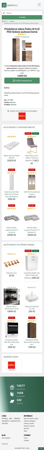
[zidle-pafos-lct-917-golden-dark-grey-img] (32, 146)
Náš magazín (6, 438)
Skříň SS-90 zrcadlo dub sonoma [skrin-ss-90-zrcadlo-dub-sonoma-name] (32, 193)
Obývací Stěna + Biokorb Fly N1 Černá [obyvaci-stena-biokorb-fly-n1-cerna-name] (11, 308)
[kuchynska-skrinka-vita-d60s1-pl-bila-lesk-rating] (32, 254)
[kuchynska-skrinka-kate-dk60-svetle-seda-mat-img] (12, 330)
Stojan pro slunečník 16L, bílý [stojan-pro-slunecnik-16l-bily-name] (32, 308)
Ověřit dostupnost (22, 80)
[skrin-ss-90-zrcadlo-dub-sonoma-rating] (32, 173)
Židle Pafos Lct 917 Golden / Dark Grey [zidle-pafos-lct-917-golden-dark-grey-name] (31, 157)
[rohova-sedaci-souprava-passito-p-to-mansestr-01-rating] (32, 209)
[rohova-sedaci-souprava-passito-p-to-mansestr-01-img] (32, 218)
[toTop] (41, 448)
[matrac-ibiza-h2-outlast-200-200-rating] (12, 137)
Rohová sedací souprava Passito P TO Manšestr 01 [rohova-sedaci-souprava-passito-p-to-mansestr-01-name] (31, 230)
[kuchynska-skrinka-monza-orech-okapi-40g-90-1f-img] (32, 330)
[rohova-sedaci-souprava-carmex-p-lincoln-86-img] (12, 218)
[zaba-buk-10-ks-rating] (12, 254)
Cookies (26, 440)
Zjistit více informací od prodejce (22, 115)
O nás (25, 438)
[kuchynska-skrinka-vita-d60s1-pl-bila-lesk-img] (32, 263)
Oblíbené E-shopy (11, 357)
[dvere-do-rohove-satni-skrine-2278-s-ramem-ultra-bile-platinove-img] (12, 182)
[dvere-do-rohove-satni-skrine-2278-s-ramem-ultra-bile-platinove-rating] (12, 173)
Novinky (26, 428)
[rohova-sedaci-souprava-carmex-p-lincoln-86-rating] (12, 209)
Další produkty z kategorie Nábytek (19, 127)
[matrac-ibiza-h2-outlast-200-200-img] (12, 146)
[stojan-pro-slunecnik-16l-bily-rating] (32, 287)
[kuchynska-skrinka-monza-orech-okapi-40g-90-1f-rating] (32, 321)
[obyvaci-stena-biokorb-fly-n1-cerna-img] (12, 297)
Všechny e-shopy (29, 426)
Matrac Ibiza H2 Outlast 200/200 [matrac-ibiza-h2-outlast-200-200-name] (11, 157)
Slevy (25, 431)
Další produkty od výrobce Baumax (19, 245)
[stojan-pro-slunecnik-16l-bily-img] (32, 297)
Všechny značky (29, 423)
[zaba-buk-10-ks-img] (12, 263)
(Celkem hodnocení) (22, 37)
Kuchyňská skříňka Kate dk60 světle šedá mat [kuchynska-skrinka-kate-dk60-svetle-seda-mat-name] (11, 342)
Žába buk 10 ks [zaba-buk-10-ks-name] (11, 273)
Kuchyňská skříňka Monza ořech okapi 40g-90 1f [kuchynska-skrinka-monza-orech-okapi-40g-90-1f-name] (32, 342)
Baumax (12, 102)
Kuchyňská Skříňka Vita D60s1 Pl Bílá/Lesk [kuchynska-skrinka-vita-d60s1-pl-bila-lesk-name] (32, 274)
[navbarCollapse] (39, 4)
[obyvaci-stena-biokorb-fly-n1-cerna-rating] (12, 287)
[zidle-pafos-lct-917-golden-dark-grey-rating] (32, 137)
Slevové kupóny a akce (31, 418)
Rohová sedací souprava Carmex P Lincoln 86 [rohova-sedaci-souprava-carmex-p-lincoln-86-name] (11, 230)
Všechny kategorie (29, 421)
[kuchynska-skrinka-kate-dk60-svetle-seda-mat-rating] (12, 321)
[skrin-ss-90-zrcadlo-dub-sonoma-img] (32, 182)
